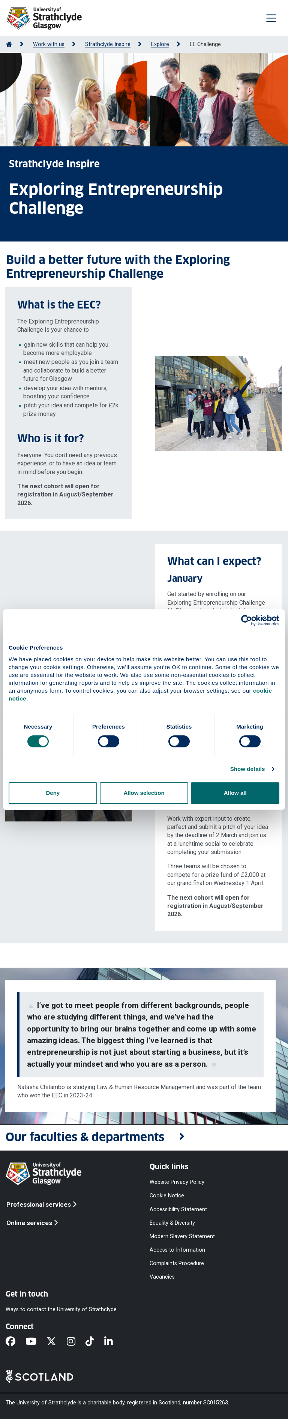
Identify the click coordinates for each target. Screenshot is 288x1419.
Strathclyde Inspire (107, 44)
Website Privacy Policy (177, 1182)
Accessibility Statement (178, 1209)
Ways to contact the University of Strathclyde (61, 1309)
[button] (144, 1138)
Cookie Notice (167, 1195)
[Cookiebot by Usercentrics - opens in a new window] (246, 620)
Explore (160, 44)
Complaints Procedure (177, 1263)
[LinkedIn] (113, 1342)
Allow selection (143, 793)
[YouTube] (36, 1342)
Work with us (48, 44)
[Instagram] (76, 1342)
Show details (247, 769)
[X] (56, 1342)
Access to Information (177, 1250)
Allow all (235, 793)
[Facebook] (16, 1342)
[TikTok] (95, 1342)
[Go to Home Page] (9, 44)
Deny (53, 793)
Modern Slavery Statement (182, 1236)
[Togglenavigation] (271, 18)
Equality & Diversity (172, 1222)
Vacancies (162, 1277)
